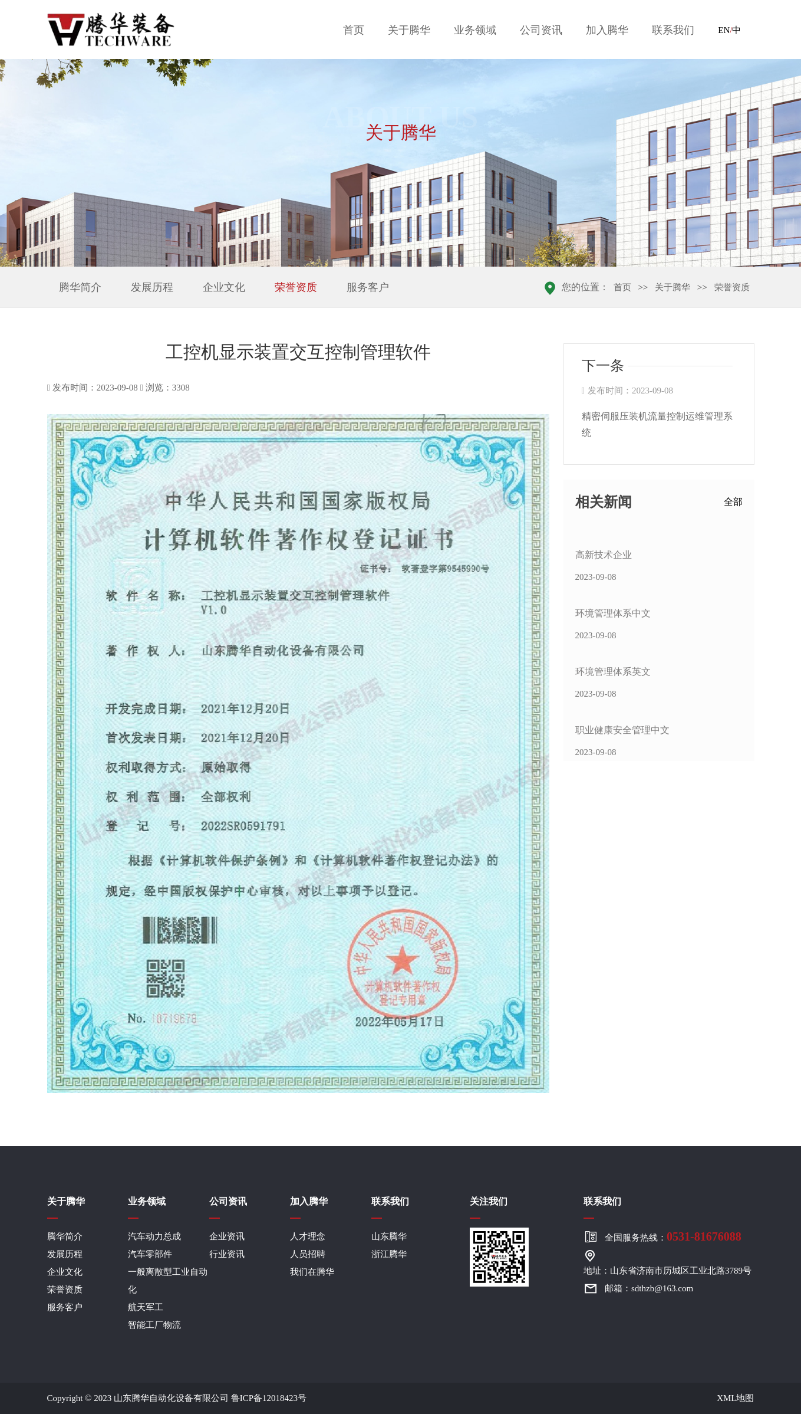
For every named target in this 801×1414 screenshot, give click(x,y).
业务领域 (475, 30)
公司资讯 (541, 30)
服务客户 (368, 287)
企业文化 (224, 287)
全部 (733, 502)
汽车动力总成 (154, 1236)
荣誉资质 (296, 287)
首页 (353, 30)
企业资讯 (227, 1236)
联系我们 (673, 30)
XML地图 (735, 1398)
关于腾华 (409, 30)
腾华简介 (80, 287)
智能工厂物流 (154, 1325)
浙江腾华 (389, 1254)
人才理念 (307, 1236)
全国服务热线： (673, 1236)
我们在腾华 (312, 1272)
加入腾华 (607, 30)
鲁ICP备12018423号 (268, 1398)
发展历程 (152, 287)
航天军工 (145, 1307)
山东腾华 (389, 1236)
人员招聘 (307, 1254)
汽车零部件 (150, 1254)
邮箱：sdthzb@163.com (649, 1288)
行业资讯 (227, 1254)
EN (724, 30)
